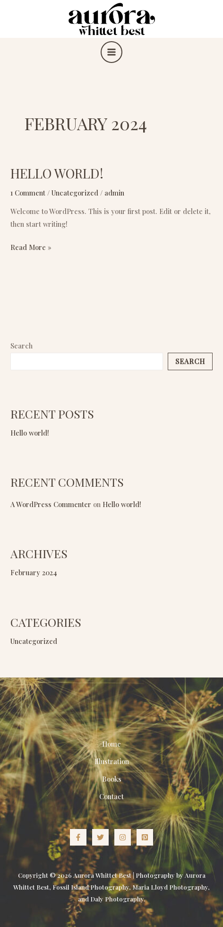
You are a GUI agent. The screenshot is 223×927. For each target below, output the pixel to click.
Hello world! (56, 173)
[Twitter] (100, 837)
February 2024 (33, 572)
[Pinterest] (145, 837)
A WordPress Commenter (50, 504)
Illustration (111, 761)
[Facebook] (78, 837)
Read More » (30, 246)
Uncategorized (74, 192)
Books (111, 779)
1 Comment (27, 192)
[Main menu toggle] (111, 52)
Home (111, 744)
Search (21, 345)
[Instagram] (122, 837)
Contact (111, 796)
